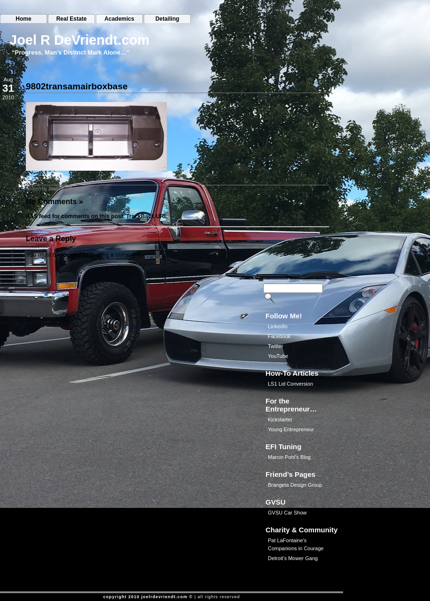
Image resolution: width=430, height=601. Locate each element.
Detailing (168, 19)
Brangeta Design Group (295, 485)
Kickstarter (280, 419)
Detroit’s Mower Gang (293, 558)
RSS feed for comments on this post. (75, 216)
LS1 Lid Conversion (290, 384)
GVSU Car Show (287, 512)
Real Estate (71, 19)
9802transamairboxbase (77, 86)
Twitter (275, 346)
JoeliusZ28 (60, 188)
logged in (74, 254)
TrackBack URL (146, 216)
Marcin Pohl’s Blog (289, 457)
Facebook (279, 336)
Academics (119, 19)
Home (23, 19)
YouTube (278, 356)
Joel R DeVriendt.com (79, 39)
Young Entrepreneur (291, 429)
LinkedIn (278, 326)
